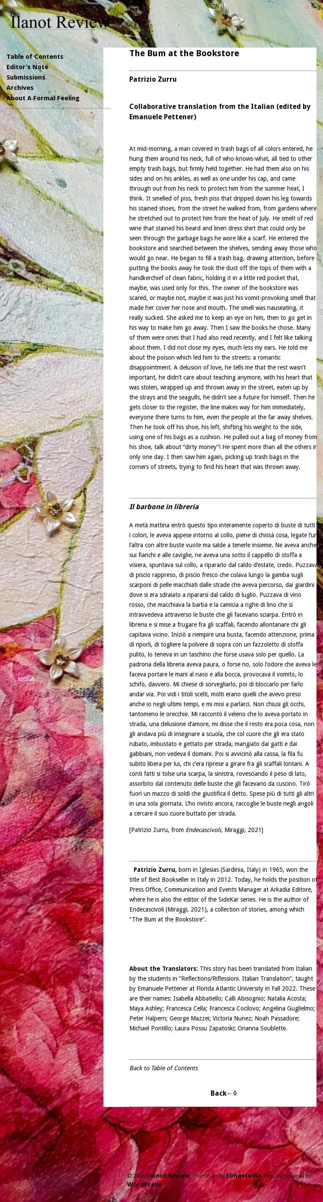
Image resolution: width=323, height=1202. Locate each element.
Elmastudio (243, 1176)
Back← (222, 1093)
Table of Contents (35, 57)
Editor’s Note (27, 67)
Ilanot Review (168, 1176)
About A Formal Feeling (43, 98)
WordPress (144, 1184)
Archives (20, 88)
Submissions (25, 77)
